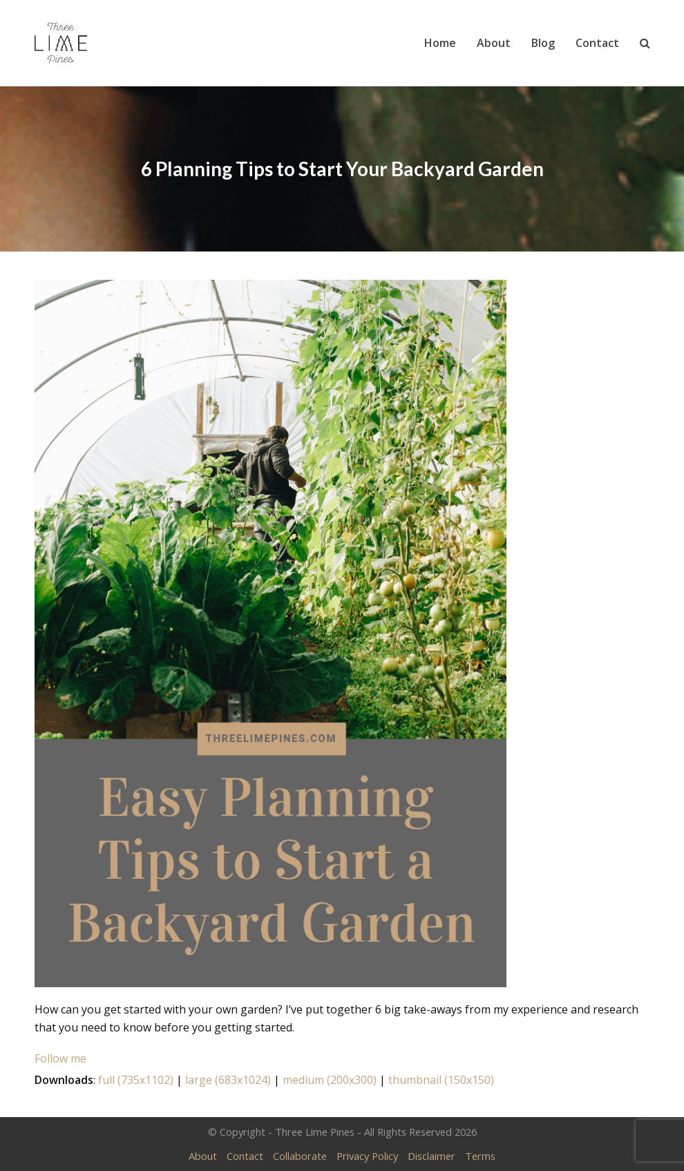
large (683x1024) (228, 1079)
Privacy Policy (367, 1156)
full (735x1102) (135, 1079)
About (203, 1156)
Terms (480, 1156)
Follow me (60, 1058)
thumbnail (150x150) (441, 1079)
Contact (245, 1156)
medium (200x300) (330, 1079)
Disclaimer (431, 1156)
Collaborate (300, 1156)
